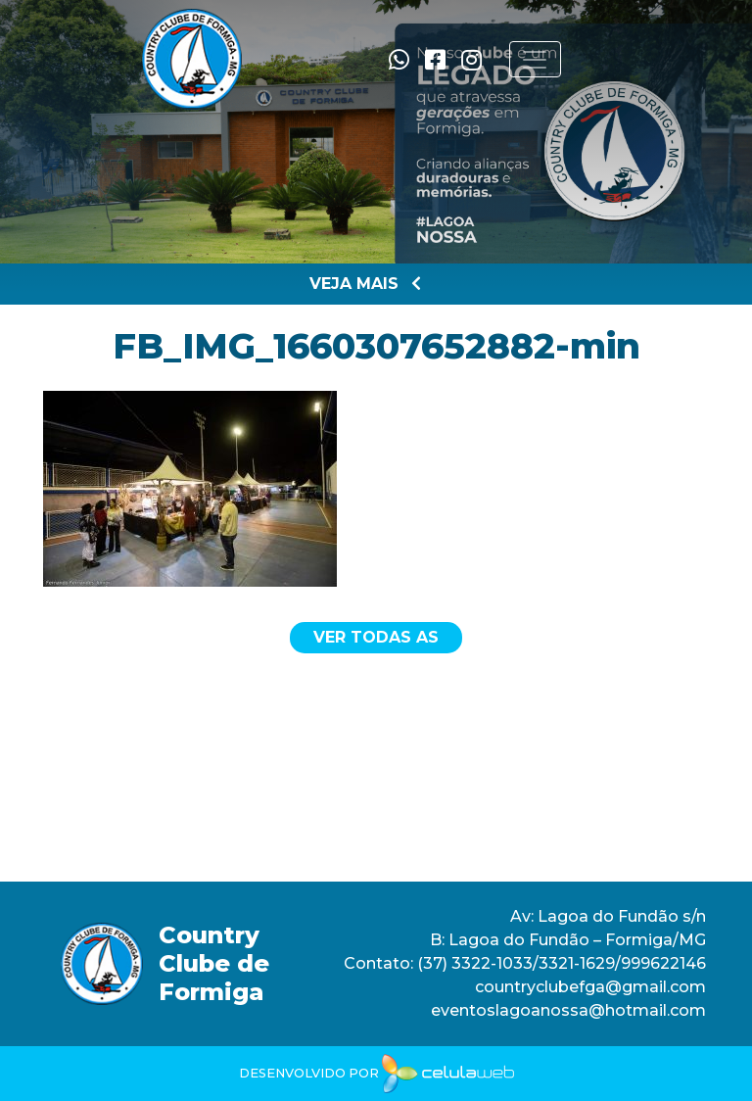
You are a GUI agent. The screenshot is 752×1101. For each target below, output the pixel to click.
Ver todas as (376, 637)
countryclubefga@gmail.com (590, 987)
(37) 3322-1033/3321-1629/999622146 (559, 963)
